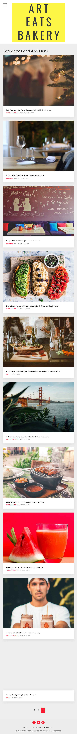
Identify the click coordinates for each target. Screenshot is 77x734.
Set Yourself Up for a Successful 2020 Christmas (28, 110)
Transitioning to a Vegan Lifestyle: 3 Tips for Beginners (32, 306)
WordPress (56, 731)
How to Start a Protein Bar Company (23, 633)
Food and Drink (12, 113)
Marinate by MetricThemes (27, 731)
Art (7, 374)
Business (9, 178)
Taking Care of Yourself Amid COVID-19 (24, 567)
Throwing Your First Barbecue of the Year (25, 502)
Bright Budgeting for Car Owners (21, 695)
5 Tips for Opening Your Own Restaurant (25, 175)
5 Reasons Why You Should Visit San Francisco (28, 437)
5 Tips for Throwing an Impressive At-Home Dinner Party (33, 371)
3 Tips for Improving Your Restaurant (23, 241)
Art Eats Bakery (46, 727)
